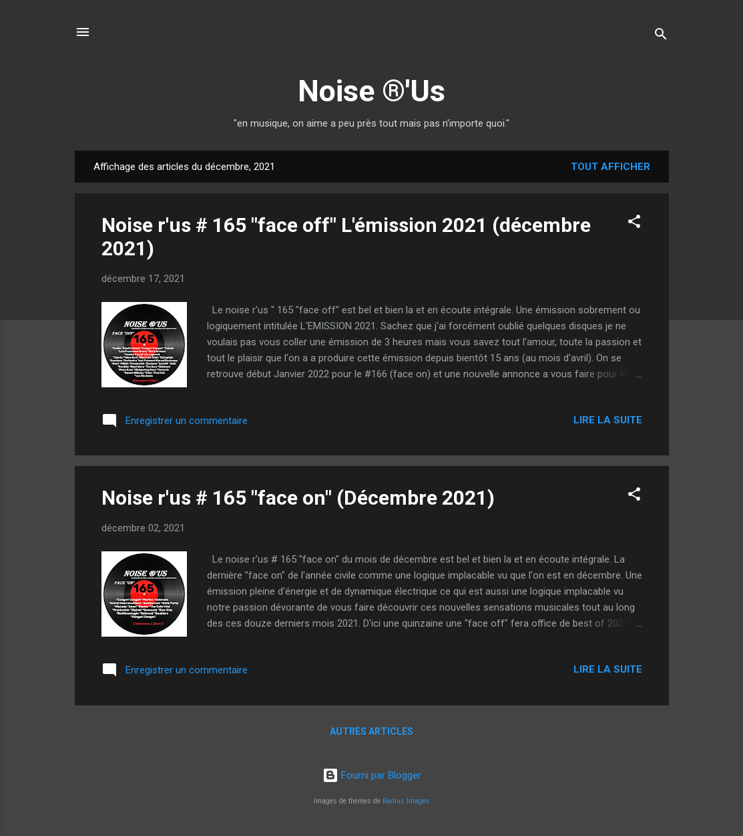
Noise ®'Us (371, 91)
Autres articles (371, 731)
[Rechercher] (661, 36)
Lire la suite (607, 420)
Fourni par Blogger (371, 775)
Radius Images (406, 801)
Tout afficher (610, 167)
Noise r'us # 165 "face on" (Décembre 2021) (298, 497)
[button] (634, 223)
